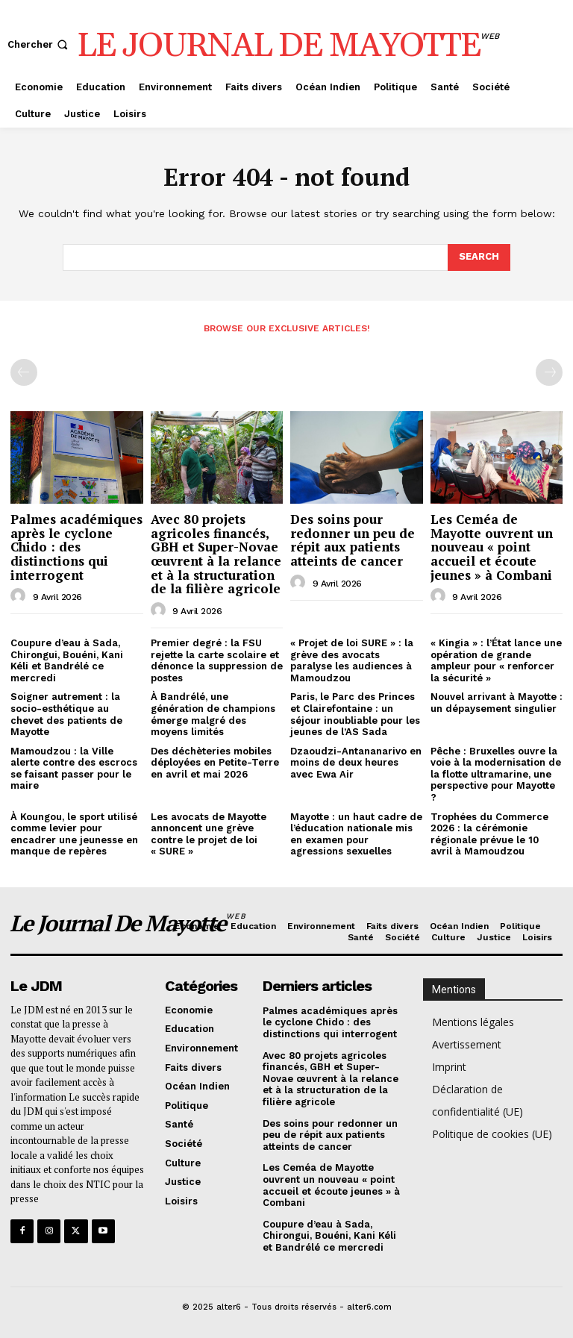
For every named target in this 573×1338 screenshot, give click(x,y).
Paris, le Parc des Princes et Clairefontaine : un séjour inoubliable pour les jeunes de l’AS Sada (355, 714)
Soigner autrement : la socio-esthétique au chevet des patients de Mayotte (66, 714)
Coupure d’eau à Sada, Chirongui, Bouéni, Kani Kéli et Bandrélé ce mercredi (66, 660)
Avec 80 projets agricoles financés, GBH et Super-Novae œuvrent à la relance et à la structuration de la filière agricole (216, 553)
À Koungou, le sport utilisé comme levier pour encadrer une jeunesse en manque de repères (74, 834)
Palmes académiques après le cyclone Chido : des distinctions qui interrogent (76, 547)
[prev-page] (23, 372)
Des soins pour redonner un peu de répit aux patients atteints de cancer (352, 539)
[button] (39, 44)
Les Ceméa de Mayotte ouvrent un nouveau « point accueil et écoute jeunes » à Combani (491, 547)
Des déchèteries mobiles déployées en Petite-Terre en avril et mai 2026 (215, 762)
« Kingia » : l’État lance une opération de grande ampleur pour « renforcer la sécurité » (496, 660)
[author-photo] (20, 596)
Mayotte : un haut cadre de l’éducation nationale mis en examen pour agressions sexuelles (356, 834)
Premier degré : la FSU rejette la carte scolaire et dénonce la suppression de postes (217, 660)
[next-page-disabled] (549, 372)
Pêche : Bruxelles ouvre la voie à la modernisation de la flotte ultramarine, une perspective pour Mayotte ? (495, 774)
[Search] (479, 257)
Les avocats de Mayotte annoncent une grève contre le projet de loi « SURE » (208, 834)
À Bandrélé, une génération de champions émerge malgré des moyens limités (213, 714)
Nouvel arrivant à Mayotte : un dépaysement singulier (496, 702)
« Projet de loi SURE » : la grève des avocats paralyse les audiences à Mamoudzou (351, 660)
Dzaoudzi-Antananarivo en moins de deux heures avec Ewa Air (356, 762)
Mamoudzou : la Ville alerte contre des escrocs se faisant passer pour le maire (73, 768)
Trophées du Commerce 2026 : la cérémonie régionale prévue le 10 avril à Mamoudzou (489, 834)
